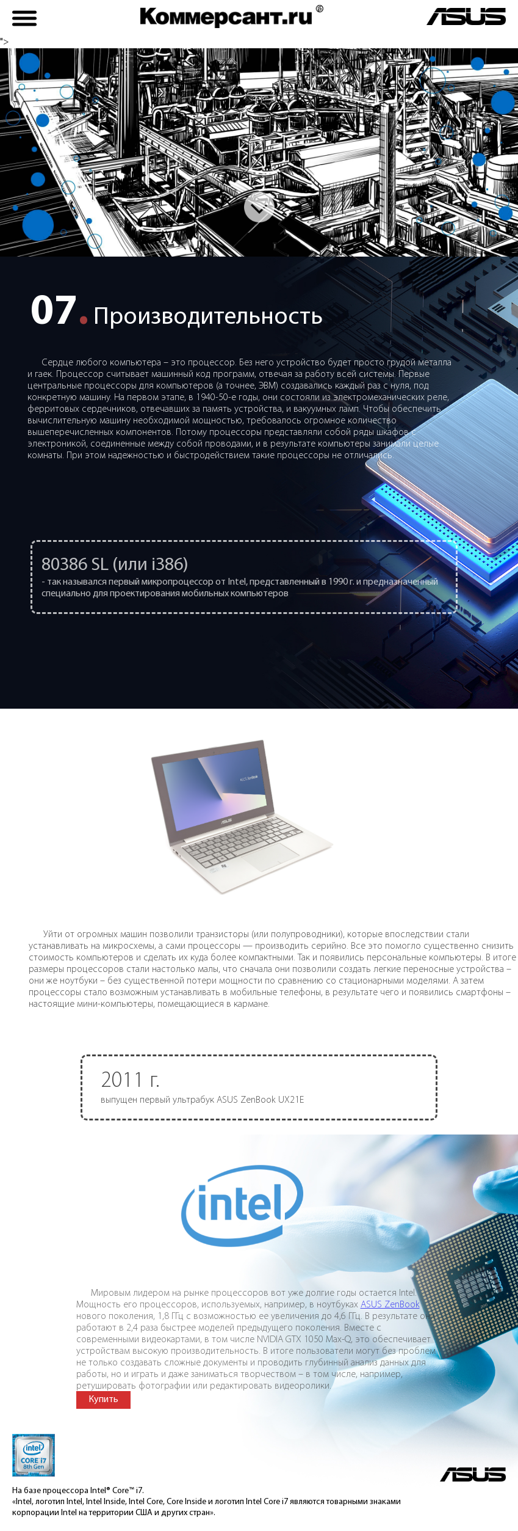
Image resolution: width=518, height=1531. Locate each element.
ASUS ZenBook (390, 1316)
